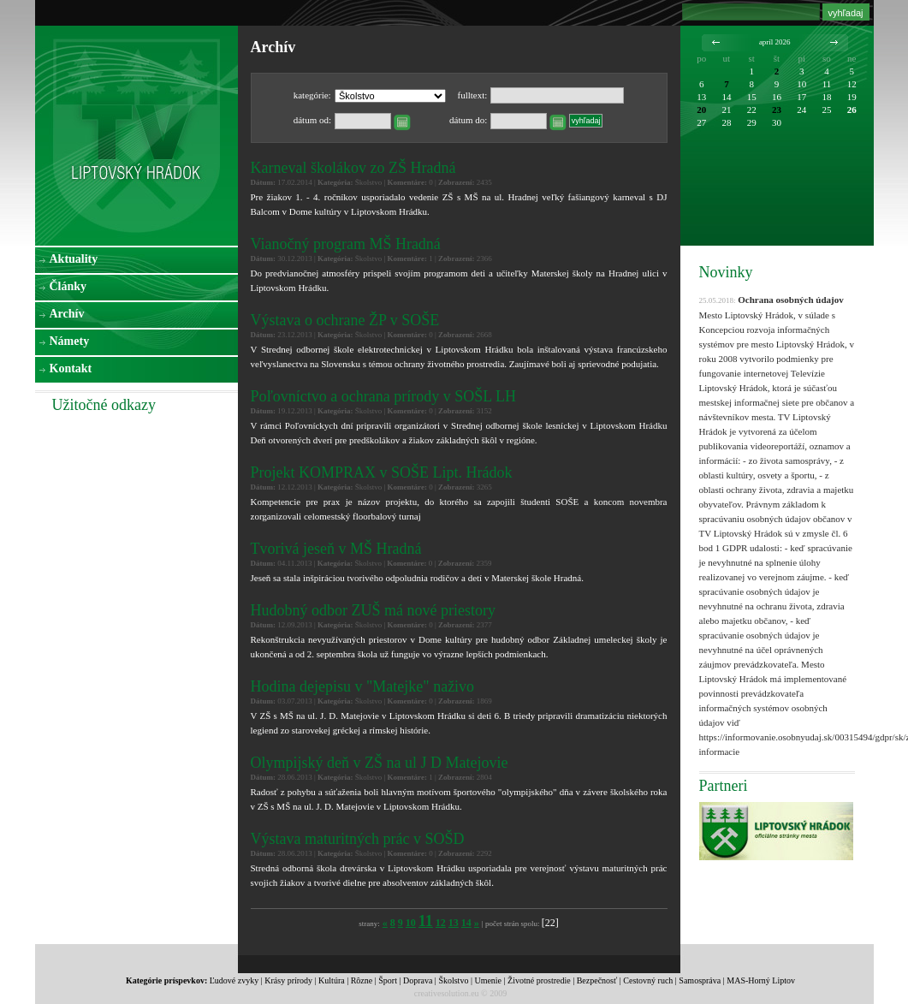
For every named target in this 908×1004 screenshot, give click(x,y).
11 (425, 921)
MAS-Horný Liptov (761, 980)
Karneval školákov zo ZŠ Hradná (353, 167)
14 (466, 923)
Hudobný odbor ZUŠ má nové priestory (373, 610)
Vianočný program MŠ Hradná (346, 243)
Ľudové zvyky (234, 980)
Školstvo (453, 980)
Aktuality (74, 258)
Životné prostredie (539, 980)
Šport (387, 980)
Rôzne (362, 980)
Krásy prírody (288, 980)
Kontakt (71, 368)
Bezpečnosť (597, 980)
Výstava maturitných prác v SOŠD (358, 838)
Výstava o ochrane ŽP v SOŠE (345, 320)
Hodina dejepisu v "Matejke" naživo (363, 686)
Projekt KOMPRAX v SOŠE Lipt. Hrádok (382, 472)
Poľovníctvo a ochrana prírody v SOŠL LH (384, 396)
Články (68, 286)
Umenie (487, 980)
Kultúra (331, 980)
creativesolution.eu (446, 993)
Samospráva (700, 980)
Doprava (417, 980)
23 (776, 109)
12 (441, 923)
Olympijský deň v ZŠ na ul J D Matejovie (379, 762)
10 (411, 923)
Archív (67, 313)
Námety (70, 341)
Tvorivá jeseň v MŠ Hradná (336, 548)
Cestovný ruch (648, 980)
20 (701, 109)
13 (453, 923)
